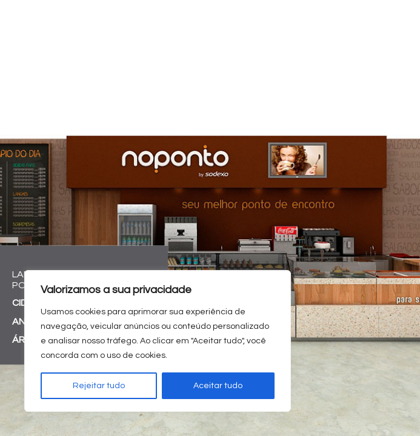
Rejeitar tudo (99, 386)
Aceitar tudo (217, 386)
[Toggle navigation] (404, 20)
